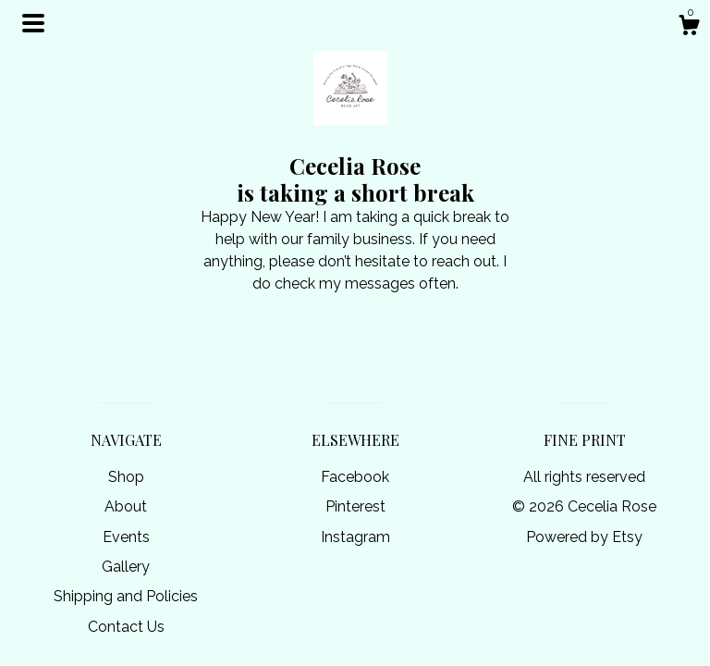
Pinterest (355, 506)
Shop (126, 477)
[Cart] (689, 28)
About (125, 506)
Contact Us (126, 626)
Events (126, 537)
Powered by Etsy (584, 537)
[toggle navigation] (33, 23)
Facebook (355, 477)
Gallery (126, 566)
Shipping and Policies (126, 596)
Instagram (355, 537)
